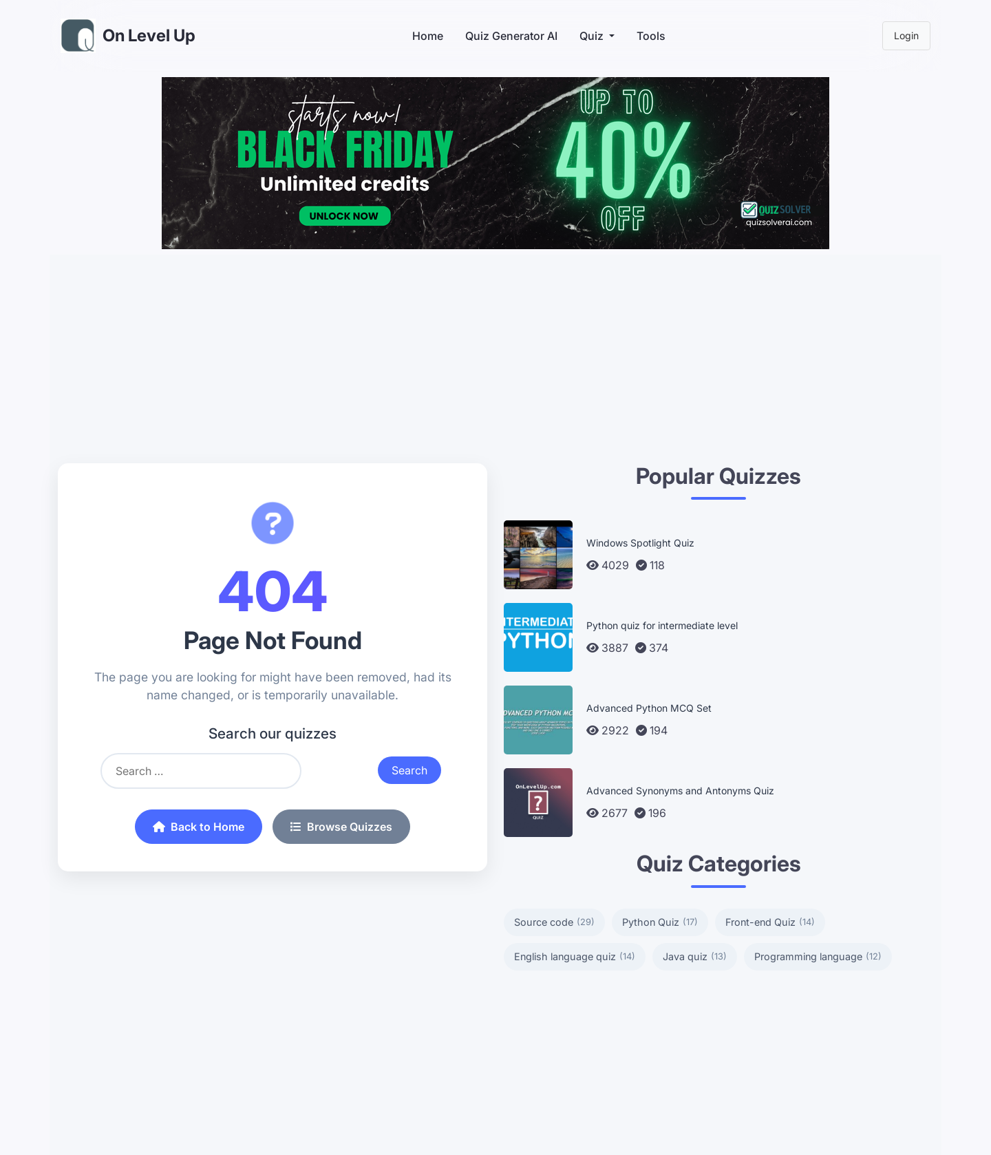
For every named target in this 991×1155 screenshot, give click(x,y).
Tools (651, 36)
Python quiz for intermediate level (662, 625)
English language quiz (574, 957)
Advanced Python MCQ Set (649, 708)
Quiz (591, 36)
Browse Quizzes (341, 827)
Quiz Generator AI (511, 36)
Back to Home (198, 827)
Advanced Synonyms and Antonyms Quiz (680, 790)
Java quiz (695, 957)
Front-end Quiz (770, 922)
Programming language (818, 957)
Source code (554, 922)
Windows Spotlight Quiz (640, 543)
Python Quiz (660, 922)
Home (427, 36)
